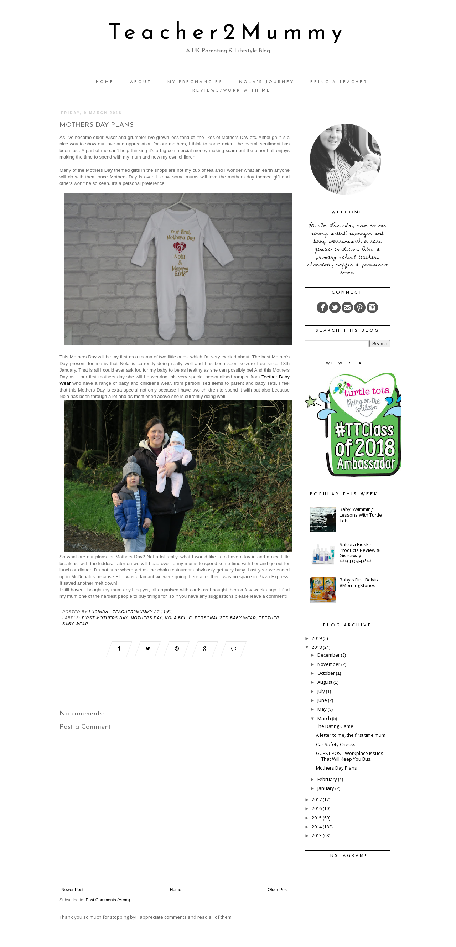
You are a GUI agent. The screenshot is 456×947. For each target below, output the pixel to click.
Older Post (278, 889)
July (321, 691)
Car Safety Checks (336, 744)
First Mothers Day (105, 618)
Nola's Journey (266, 82)
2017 (317, 799)
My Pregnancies (195, 82)
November (329, 664)
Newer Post (72, 889)
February (327, 779)
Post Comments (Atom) (108, 899)
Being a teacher (339, 82)
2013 (317, 835)
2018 (317, 647)
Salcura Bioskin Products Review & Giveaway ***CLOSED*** (360, 552)
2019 (317, 638)
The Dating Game (334, 726)
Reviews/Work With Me (231, 91)
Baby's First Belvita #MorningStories (360, 582)
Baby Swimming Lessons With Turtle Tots (361, 514)
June (322, 700)
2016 (317, 808)
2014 (317, 826)
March (324, 718)
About (140, 82)
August (325, 682)
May (322, 709)
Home (105, 82)
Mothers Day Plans (336, 768)
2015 (317, 817)
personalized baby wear (225, 618)
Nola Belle (178, 618)
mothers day (146, 618)
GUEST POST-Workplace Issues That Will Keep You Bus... (349, 756)
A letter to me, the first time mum (350, 735)
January (326, 788)
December (329, 655)
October (326, 673)
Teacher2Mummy (228, 33)
